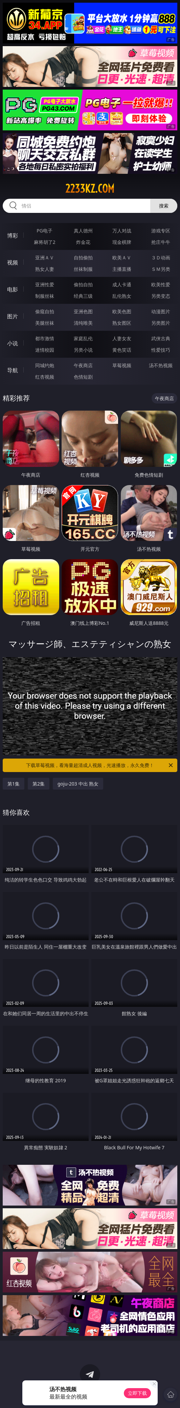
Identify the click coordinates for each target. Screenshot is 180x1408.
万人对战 (121, 230)
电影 (12, 289)
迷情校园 (44, 350)
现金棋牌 (121, 242)
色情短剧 (83, 377)
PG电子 (44, 230)
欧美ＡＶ (121, 257)
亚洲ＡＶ (44, 257)
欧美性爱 (160, 284)
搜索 (163, 205)
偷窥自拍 (44, 311)
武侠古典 (160, 338)
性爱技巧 (160, 350)
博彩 (12, 235)
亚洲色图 (83, 311)
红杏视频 (44, 377)
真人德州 (83, 230)
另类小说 (83, 350)
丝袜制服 (83, 269)
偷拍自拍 (83, 284)
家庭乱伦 (83, 338)
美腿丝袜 (44, 323)
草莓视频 (121, 365)
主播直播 (121, 269)
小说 (12, 343)
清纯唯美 (83, 323)
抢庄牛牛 (160, 242)
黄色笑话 (121, 350)
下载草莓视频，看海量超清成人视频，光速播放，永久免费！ (100, 765)
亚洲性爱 (44, 284)
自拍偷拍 (83, 257)
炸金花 (83, 242)
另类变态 (160, 296)
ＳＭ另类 (160, 269)
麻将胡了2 (44, 242)
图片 (12, 316)
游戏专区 (160, 230)
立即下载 (137, 1393)
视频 (12, 262)
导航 (12, 370)
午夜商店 (83, 365)
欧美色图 (121, 311)
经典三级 (83, 296)
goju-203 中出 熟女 (78, 783)
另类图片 (160, 323)
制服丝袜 (44, 296)
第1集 (13, 783)
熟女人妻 (44, 269)
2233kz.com (89, 188)
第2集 (38, 783)
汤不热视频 (161, 365)
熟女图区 (121, 323)
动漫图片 (160, 311)
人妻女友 (121, 338)
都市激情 (44, 338)
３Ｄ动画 (160, 257)
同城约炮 (44, 365)
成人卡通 (121, 284)
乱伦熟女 (121, 296)
